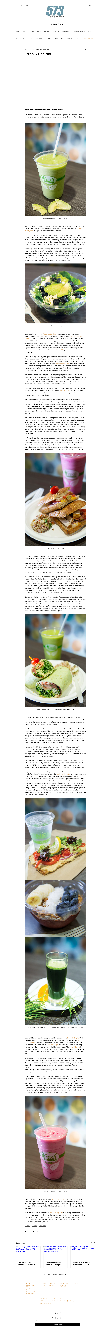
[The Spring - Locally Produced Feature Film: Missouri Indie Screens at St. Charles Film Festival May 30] (28, 1253)
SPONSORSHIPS (64, 1283)
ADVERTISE (63, 1285)
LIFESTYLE (30, 38)
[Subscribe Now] (57, 1324)
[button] (78, 38)
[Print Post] (42, 1231)
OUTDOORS (39, 38)
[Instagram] (46, 24)
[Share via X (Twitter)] (29, 1231)
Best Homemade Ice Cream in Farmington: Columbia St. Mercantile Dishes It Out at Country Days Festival (54, 1264)
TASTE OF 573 (59, 38)
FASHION (69, 38)
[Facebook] (49, 24)
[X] (51, 24)
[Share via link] (37, 1231)
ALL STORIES (20, 38)
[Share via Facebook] (25, 1231)
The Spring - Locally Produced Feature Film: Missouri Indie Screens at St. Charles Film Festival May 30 (27, 1264)
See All (93, 1243)
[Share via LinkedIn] (33, 1231)
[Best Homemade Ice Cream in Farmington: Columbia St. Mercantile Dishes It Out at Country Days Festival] (55, 1253)
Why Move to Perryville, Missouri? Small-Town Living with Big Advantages (81, 1264)
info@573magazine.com (60, 1274)
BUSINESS (49, 38)
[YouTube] (56, 24)
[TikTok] (54, 24)
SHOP (91, 5)
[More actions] (85, 49)
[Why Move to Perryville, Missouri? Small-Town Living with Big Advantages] (83, 1253)
